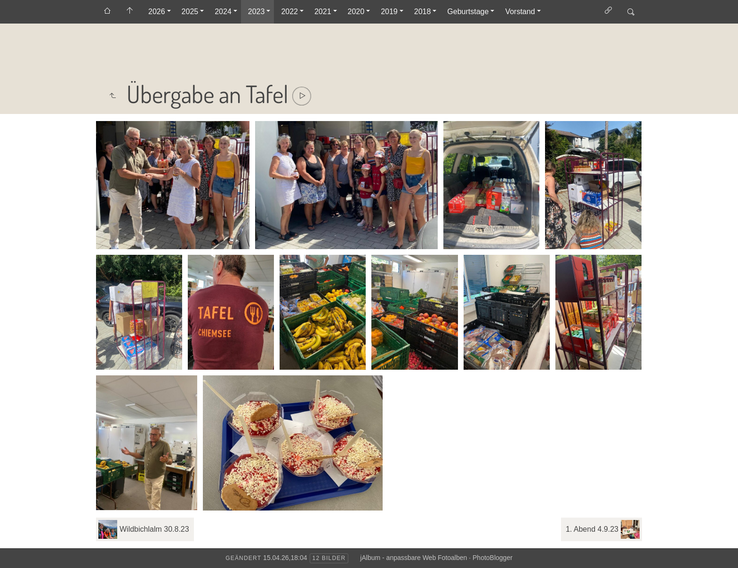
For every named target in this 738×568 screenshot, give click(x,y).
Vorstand (520, 12)
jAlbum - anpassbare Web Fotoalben (413, 557)
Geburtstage (468, 12)
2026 (156, 12)
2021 (322, 12)
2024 (223, 12)
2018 (422, 12)
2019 (389, 12)
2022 (289, 12)
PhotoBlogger (493, 557)
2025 (190, 12)
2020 (356, 12)
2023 (256, 12)
